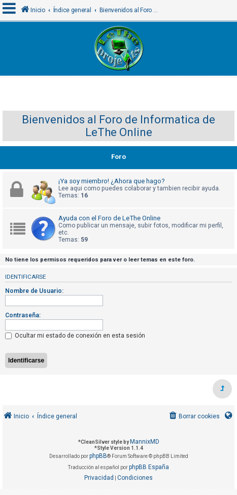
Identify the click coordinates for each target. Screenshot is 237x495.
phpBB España (149, 467)
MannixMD (144, 441)
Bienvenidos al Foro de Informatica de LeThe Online (118, 126)
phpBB (98, 455)
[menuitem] (193, 416)
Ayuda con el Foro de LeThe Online (109, 218)
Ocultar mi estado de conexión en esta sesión (75, 335)
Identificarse (25, 276)
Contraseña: (23, 315)
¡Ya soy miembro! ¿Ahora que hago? (111, 181)
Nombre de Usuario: (34, 290)
